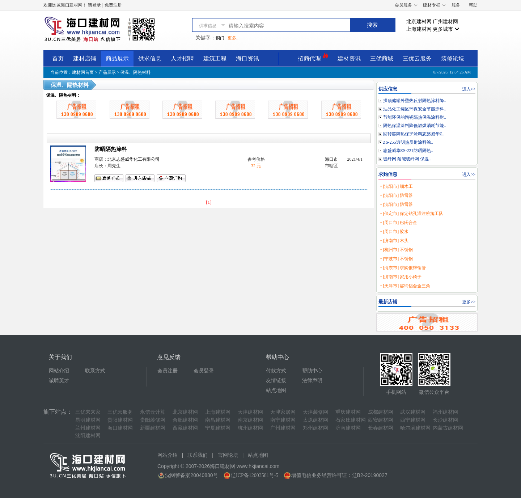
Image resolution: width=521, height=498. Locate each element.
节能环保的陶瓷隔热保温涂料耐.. (414, 117)
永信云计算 (152, 412)
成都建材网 (380, 412)
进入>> (469, 89)
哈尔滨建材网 (415, 428)
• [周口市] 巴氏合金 (398, 222)
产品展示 (107, 72)
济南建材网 (348, 428)
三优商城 (381, 58)
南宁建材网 (283, 420)
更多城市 (446, 29)
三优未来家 (88, 412)
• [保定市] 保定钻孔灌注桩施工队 (411, 213)
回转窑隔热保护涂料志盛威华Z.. (413, 133)
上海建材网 (419, 29)
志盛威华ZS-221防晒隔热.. (408, 150)
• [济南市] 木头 (394, 240)
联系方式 (95, 371)
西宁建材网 (412, 420)
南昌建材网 (217, 420)
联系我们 (197, 455)
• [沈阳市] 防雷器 (396, 195)
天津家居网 (283, 412)
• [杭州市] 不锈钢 (396, 249)
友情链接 (276, 380)
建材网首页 (83, 72)
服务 (456, 5)
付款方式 (276, 371)
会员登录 (204, 371)
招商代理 (313, 57)
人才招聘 (182, 58)
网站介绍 (59, 371)
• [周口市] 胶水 (394, 231)
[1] (209, 202)
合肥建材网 (185, 420)
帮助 (473, 5)
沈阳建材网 (88, 435)
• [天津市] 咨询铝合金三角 (405, 285)
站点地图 (276, 390)
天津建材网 (250, 412)
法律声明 (312, 380)
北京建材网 (419, 21)
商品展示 (117, 58)
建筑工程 (214, 58)
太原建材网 (315, 420)
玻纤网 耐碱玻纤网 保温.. (407, 158)
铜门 (220, 38)
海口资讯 (247, 58)
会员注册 (167, 371)
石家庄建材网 (350, 420)
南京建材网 (250, 420)
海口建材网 (120, 428)
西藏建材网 (185, 428)
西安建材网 (380, 420)
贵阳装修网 (152, 420)
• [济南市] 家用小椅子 (401, 276)
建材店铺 (84, 58)
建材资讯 (349, 58)
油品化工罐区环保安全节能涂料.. (414, 108)
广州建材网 (445, 21)
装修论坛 (452, 58)
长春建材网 (380, 428)
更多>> (469, 301)
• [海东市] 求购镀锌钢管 (403, 267)
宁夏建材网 (217, 428)
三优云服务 (417, 58)
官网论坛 (228, 455)
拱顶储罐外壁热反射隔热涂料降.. (414, 100)
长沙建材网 (445, 420)
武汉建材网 (412, 412)
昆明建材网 (88, 420)
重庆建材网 (348, 412)
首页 (58, 58)
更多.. (233, 38)
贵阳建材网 (120, 420)
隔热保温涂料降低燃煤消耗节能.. (414, 125)
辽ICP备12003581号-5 (254, 475)
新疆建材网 (152, 428)
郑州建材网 (315, 428)
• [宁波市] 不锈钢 (396, 258)
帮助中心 (312, 371)
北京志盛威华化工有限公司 (133, 159)
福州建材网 (445, 412)
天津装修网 (315, 412)
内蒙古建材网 (448, 428)
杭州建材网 (250, 428)
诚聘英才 (59, 380)
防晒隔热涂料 (110, 149)
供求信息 (149, 58)
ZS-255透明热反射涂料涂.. (408, 142)
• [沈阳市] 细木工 (396, 186)
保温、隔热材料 (135, 72)
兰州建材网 (88, 428)
